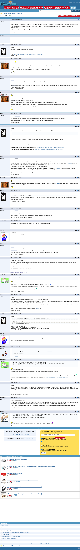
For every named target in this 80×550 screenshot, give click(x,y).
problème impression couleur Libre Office (11, 536)
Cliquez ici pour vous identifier (19, 434)
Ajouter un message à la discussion (68, 15)
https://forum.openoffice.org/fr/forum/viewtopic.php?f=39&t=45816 (49, 149)
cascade (70, 163)
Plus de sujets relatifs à (40, 543)
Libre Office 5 (5, 525)
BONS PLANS (48, 8)
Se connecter (76, 2)
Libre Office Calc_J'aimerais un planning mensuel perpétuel (15, 532)
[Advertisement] (40, 511)
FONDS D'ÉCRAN (59, 8)
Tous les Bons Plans (75, 456)
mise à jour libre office (7, 530)
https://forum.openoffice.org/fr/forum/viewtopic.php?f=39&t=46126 (28, 54)
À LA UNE (7, 8)
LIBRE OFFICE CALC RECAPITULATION (11, 528)
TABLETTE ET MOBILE (36, 8)
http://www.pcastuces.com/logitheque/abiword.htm (57, 377)
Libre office (4, 527)
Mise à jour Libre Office (7, 540)
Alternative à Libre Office (7, 542)
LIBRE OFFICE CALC (7, 534)
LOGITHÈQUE (24, 8)
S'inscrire (70, 2)
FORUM (73, 8)
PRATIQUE (15, 8)
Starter (58, 168)
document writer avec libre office (9, 538)
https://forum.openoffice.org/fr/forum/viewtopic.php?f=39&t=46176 (51, 147)
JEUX (67, 8)
